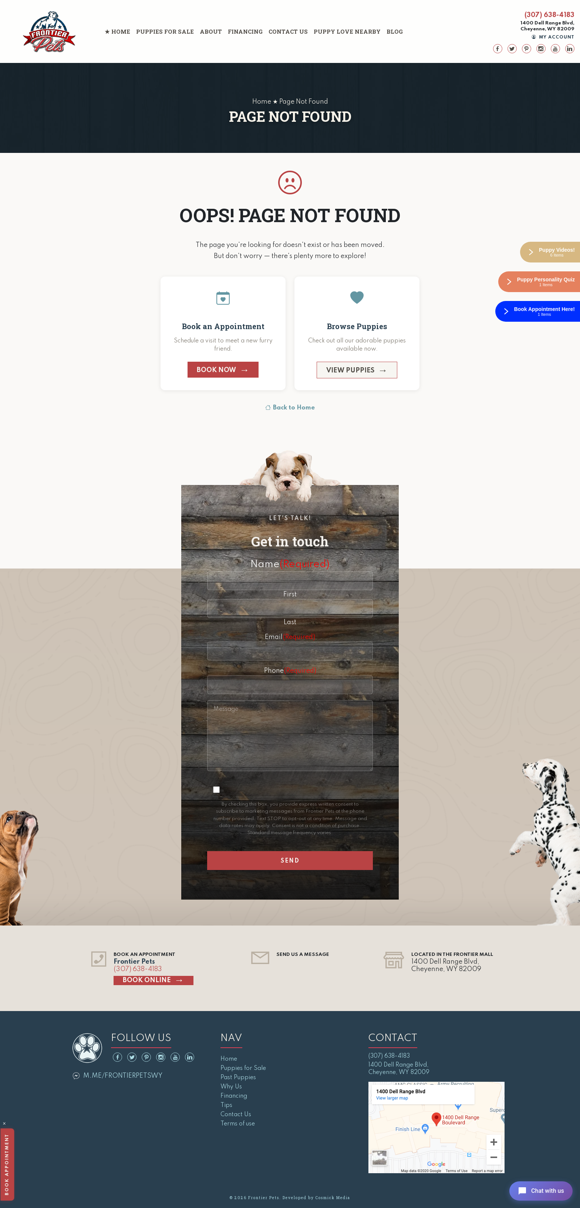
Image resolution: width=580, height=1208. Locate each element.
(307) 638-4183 (549, 15)
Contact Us (288, 31)
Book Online (147, 980)
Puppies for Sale (165, 31)
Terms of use (237, 1124)
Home (120, 31)
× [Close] (4, 1124)
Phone (290, 670)
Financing (245, 31)
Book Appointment (6, 1164)
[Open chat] (541, 1191)
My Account (553, 37)
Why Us (231, 1087)
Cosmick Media (333, 1197)
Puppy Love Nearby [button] (347, 31)
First (290, 594)
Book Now (216, 370)
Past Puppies (238, 1078)
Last (290, 622)
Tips (226, 1105)
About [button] (211, 31)
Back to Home (290, 408)
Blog (395, 31)
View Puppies (350, 370)
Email (290, 637)
